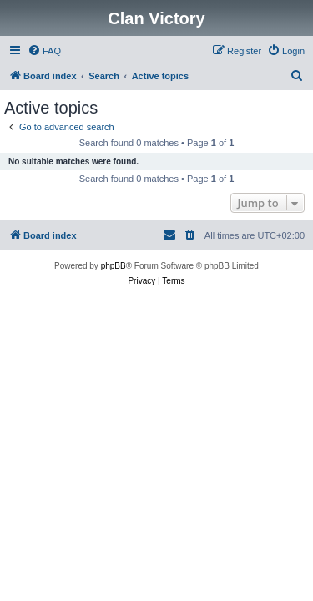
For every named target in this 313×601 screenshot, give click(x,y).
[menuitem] (44, 51)
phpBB (113, 265)
